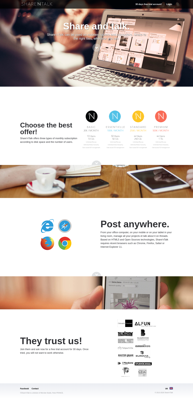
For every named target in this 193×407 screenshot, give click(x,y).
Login (169, 4)
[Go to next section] (96, 48)
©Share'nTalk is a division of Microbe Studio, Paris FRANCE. (41, 393)
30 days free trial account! (149, 4)
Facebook (24, 389)
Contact (35, 389)
